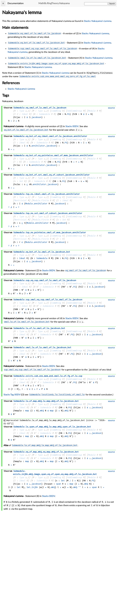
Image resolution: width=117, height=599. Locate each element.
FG (68, 114)
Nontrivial (20, 200)
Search (112, 4)
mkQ (42, 410)
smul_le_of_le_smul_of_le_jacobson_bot (26, 322)
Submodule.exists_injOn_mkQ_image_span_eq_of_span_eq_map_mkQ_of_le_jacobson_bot (56, 63)
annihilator (38, 145)
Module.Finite (41, 200)
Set (21, 181)
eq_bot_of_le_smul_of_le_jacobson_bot (26, 130)
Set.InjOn (32, 487)
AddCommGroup (74, 111)
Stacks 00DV (71, 126)
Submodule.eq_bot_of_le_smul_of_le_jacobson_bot (36, 42)
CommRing (56, 111)
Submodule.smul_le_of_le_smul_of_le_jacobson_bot (37, 58)
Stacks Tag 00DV (12, 394)
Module (91, 111)
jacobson (36, 117)
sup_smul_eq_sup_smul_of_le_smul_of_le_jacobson (32, 369)
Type (21, 111)
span (58, 484)
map (27, 410)
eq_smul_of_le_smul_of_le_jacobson (85, 270)
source (111, 108)
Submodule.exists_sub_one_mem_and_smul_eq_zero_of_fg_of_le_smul (57, 76)
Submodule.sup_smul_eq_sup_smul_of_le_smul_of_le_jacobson (42, 48)
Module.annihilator (36, 203)
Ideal (25, 114)
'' (79, 487)
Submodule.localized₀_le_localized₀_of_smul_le (57, 394)
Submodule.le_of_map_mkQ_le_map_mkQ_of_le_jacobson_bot (44, 445)
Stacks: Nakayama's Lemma (97, 21)
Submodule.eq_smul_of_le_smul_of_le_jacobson (34, 33)
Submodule (44, 114)
